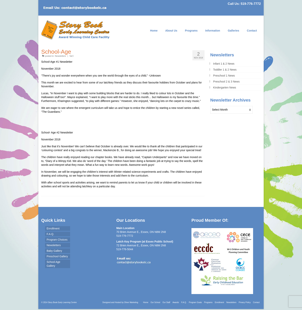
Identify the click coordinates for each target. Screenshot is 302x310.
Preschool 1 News (224, 75)
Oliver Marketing (131, 302)
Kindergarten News (224, 87)
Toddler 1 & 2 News (225, 69)
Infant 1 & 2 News (224, 63)
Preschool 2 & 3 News (226, 81)
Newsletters (60, 56)
